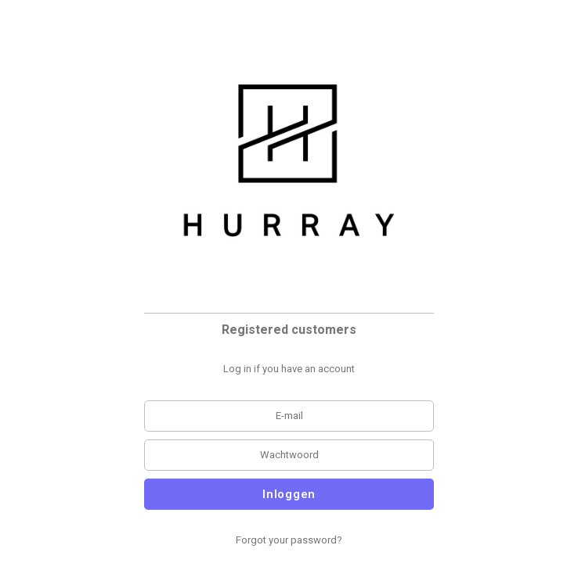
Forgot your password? (289, 540)
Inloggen (289, 494)
